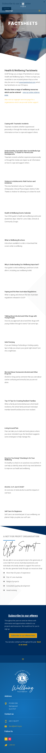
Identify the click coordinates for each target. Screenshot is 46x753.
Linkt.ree (12, 745)
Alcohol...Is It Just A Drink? (14, 487)
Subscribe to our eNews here (23, 635)
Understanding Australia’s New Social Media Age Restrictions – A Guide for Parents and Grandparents (22, 152)
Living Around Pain (11, 428)
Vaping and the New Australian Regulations (20, 292)
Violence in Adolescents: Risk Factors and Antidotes (20, 182)
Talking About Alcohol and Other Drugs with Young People (21, 317)
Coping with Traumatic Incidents (17, 124)
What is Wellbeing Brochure (15, 240)
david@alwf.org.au (15, 726)
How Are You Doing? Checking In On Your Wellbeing (20, 459)
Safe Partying (10, 342)
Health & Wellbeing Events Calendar (18, 213)
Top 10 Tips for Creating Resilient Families (20, 401)
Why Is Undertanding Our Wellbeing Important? (22, 264)
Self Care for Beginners (13, 511)
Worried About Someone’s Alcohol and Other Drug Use (21, 373)
